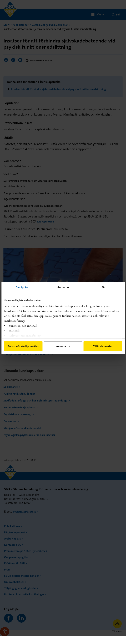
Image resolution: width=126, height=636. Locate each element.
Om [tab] (104, 287)
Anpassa (63, 346)
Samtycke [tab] (22, 287)
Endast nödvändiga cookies (23, 346)
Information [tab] (63, 287)
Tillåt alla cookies (103, 346)
